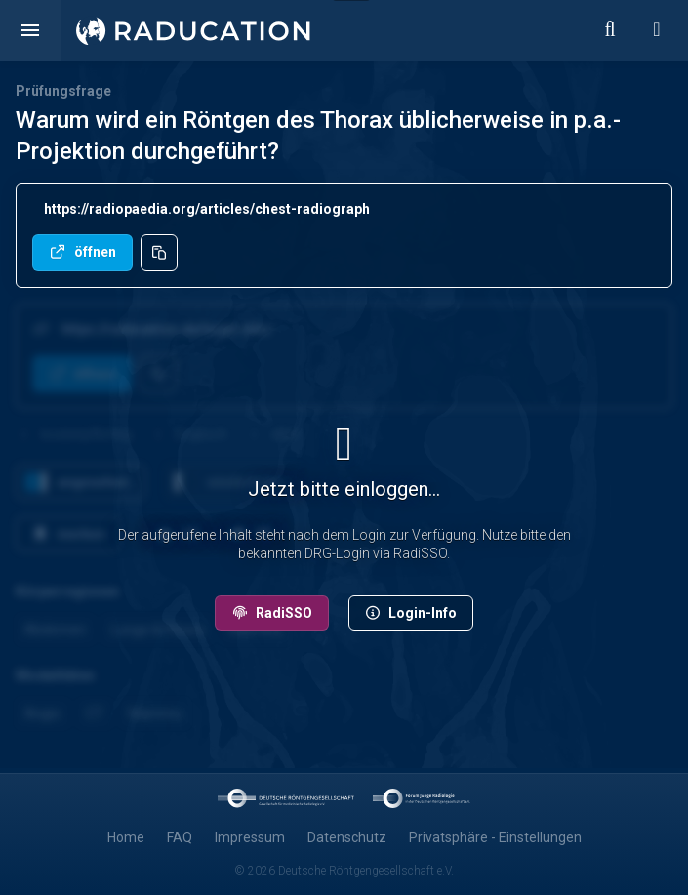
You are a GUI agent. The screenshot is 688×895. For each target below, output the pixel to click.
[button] (30, 30)
